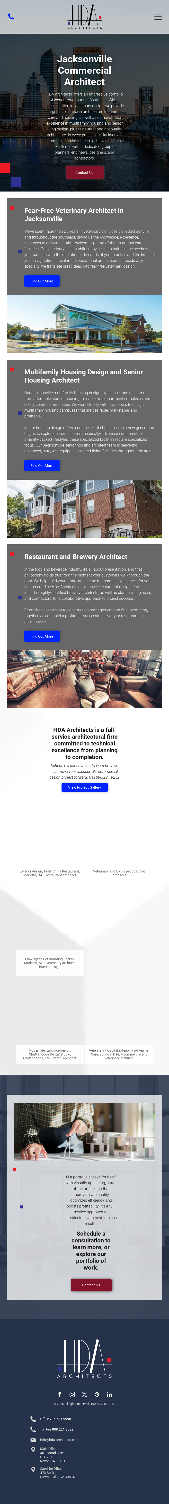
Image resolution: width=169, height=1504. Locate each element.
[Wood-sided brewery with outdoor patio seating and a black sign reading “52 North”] (119, 916)
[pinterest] (97, 1395)
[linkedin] (109, 1395)
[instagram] (72, 1395)
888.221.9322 (62, 1429)
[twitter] (84, 1395)
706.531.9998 (60, 1419)
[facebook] (60, 1395)
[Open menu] (158, 16)
